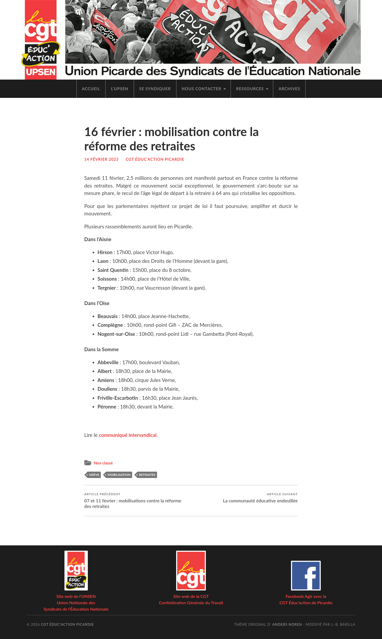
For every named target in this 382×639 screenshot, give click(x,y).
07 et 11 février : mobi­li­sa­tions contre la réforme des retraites (136, 500)
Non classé (103, 462)
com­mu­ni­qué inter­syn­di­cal (128, 435)
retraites (147, 475)
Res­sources (250, 88)
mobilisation (119, 475)
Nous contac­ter (201, 88)
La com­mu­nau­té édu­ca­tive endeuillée (260, 497)
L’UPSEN (119, 88)
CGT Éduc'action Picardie (155, 159)
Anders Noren (287, 624)
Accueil (91, 88)
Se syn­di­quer (155, 88)
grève (94, 475)
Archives (289, 88)
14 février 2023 (101, 159)
